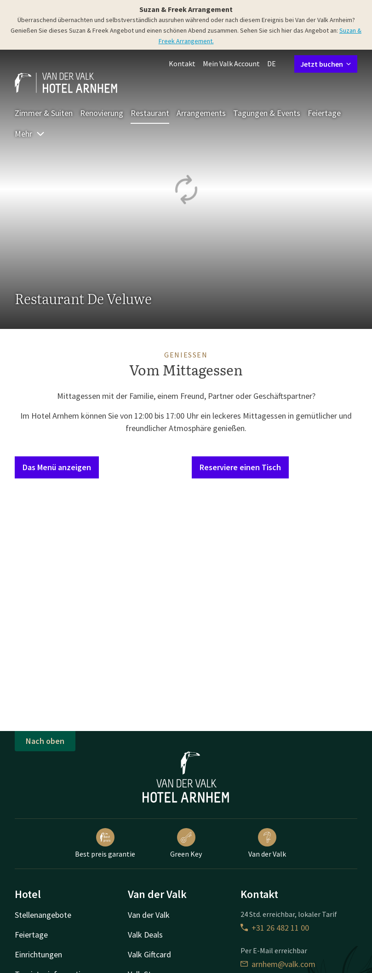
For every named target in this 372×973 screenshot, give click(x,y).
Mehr (30, 133)
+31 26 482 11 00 (274, 927)
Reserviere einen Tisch (240, 467)
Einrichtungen (38, 954)
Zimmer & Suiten (44, 113)
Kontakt (182, 63)
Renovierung (101, 113)
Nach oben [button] (45, 741)
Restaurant (150, 113)
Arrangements (201, 113)
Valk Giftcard (149, 954)
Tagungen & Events (266, 113)
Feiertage (324, 113)
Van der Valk (267, 843)
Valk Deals (145, 934)
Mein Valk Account (231, 63)
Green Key (186, 843)
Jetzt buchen (325, 64)
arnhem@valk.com (277, 964)
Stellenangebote (43, 915)
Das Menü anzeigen (57, 467)
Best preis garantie (105, 843)
